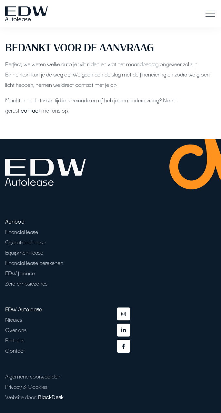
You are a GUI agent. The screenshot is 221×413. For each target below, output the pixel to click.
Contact (15, 351)
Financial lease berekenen (34, 263)
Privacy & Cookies (26, 387)
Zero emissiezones (26, 283)
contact (30, 110)
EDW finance (20, 273)
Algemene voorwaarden (32, 376)
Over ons (15, 330)
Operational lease (25, 242)
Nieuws (13, 320)
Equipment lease (24, 252)
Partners (14, 340)
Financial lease (21, 232)
